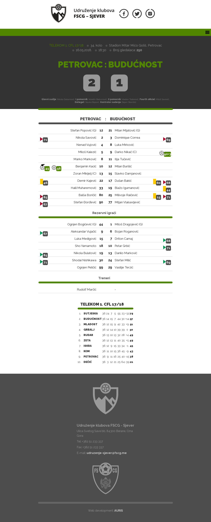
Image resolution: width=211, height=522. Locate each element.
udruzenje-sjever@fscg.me (107, 453)
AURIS (118, 510)
